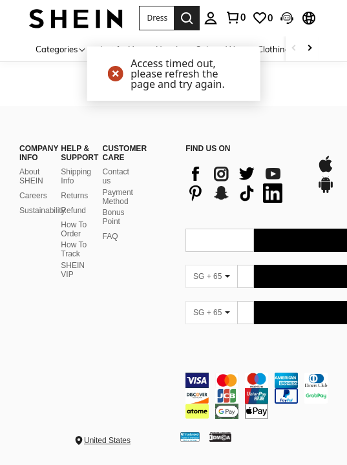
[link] (235, 17)
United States (107, 440)
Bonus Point (114, 217)
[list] (244, 183)
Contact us (116, 176)
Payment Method (118, 197)
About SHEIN (31, 176)
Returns (74, 195)
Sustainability (42, 210)
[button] (156, 18)
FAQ (110, 236)
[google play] (326, 191)
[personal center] (210, 18)
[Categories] (61, 48)
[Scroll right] (309, 48)
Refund (73, 210)
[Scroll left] (294, 48)
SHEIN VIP (73, 270)
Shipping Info (76, 176)
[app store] (326, 170)
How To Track (74, 249)
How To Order (74, 229)
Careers (33, 195)
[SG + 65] (211, 276)
